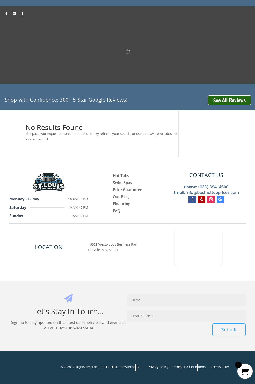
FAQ (116, 211)
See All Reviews (229, 100)
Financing (121, 204)
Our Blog (121, 197)
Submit (229, 329)
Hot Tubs (121, 176)
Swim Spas (122, 183)
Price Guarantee (127, 190)
